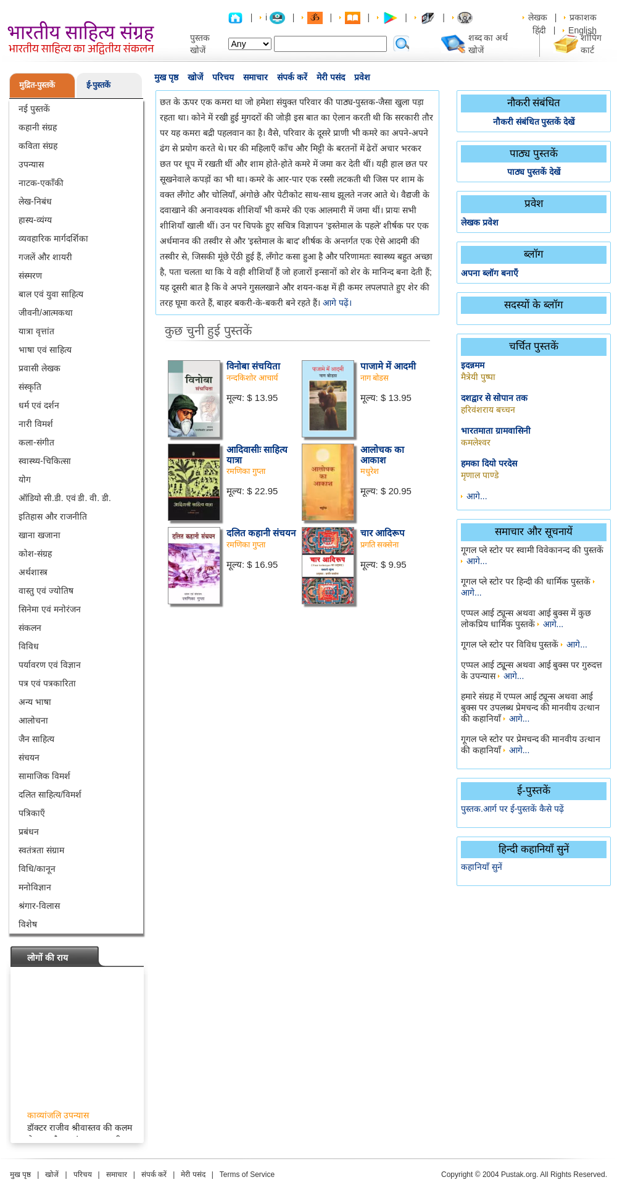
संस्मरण (30, 276)
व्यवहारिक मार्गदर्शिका (53, 238)
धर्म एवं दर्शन (39, 405)
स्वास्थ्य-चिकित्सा (45, 461)
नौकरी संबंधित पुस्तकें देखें (534, 122)
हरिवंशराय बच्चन (488, 410)
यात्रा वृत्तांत (36, 331)
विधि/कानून (37, 869)
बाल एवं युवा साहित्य (51, 294)
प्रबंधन (29, 832)
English (582, 30)
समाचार (255, 77)
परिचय (223, 77)
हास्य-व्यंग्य (35, 220)
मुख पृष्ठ (166, 77)
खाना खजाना (39, 535)
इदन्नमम (472, 365)
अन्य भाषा (35, 702)
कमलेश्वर (476, 442)
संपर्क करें (292, 77)
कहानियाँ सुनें (481, 867)
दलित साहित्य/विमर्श (50, 794)
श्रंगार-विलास (39, 906)
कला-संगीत (36, 442)
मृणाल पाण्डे (480, 475)
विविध (29, 646)
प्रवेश (362, 77)
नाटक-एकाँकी (41, 183)
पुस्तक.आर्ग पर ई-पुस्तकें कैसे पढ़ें (512, 809)
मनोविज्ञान (35, 887)
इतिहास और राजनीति (53, 516)
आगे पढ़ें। (337, 303)
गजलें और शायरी (45, 257)
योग (25, 479)
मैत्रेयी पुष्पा (478, 377)
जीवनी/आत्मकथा (46, 313)
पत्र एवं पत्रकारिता (47, 683)
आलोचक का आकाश (382, 454)
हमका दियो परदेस (489, 463)
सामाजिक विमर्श (44, 776)
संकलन (30, 628)
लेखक (537, 17)
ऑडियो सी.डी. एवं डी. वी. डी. (65, 498)
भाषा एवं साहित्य (45, 350)
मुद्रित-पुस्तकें (37, 85)
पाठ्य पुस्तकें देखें (533, 172)
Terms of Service (247, 1174)
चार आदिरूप (382, 533)
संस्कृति (30, 387)
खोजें (195, 77)
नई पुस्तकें (34, 109)
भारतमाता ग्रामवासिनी (496, 431)
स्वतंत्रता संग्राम (41, 850)
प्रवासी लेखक (39, 368)
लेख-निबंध (35, 201)
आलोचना (33, 720)
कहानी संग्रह (38, 127)
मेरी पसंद (331, 77)
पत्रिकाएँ (32, 813)
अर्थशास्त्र (33, 572)
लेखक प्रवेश (480, 222)
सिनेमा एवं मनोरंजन (50, 609)
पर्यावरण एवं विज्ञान (50, 665)
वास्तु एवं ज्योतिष (46, 591)
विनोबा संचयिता (253, 366)
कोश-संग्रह (35, 554)
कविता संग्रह (38, 146)
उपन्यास (31, 164)
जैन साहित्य (36, 739)
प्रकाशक (583, 17)
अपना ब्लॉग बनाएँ (489, 273)
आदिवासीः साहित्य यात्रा (257, 454)
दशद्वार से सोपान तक (494, 398)
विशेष (28, 924)
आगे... (476, 496)
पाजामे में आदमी (388, 366)
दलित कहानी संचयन (261, 533)
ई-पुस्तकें (98, 85)
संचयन (29, 757)
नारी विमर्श (36, 424)
